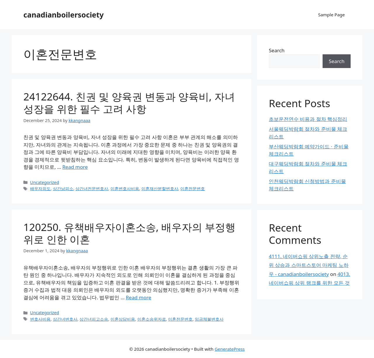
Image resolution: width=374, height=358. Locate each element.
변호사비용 (40, 319)
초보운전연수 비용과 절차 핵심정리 (308, 119)
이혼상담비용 (122, 319)
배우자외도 (40, 188)
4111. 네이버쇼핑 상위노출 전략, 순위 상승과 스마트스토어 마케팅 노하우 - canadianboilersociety (309, 265)
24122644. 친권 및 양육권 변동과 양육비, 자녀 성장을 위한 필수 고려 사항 (129, 103)
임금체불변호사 (209, 319)
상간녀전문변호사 (91, 188)
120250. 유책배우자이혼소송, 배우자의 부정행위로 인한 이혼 (129, 233)
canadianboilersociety (63, 15)
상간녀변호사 (65, 319)
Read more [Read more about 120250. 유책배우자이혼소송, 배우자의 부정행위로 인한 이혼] (138, 297)
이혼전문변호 (192, 188)
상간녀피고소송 (93, 319)
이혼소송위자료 (151, 319)
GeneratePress (229, 349)
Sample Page (331, 15)
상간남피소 (63, 188)
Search (277, 50)
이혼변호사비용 (124, 188)
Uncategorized (44, 182)
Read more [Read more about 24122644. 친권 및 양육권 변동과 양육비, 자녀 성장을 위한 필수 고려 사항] (75, 167)
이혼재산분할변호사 (159, 188)
